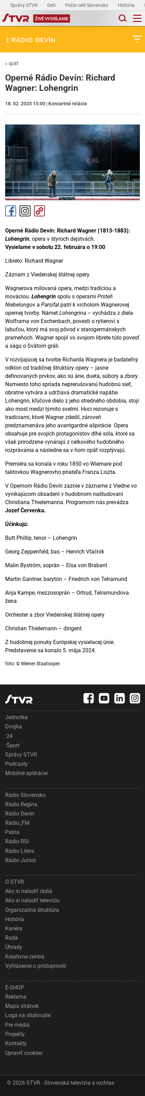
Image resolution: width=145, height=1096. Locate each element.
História (127, 5)
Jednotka (16, 717)
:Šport (12, 745)
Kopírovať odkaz (39, 210)
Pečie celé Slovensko (87, 5)
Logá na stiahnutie (27, 1015)
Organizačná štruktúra (32, 910)
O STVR (14, 882)
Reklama (15, 996)
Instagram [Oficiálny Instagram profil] (25, 210)
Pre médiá (17, 1025)
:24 (9, 736)
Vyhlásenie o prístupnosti (35, 966)
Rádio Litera (19, 851)
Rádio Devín (19, 813)
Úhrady (13, 947)
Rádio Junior (20, 860)
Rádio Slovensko (25, 795)
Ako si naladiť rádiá (28, 891)
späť (11, 63)
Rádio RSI (17, 841)
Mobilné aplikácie (26, 773)
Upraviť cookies (24, 1053)
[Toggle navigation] (137, 18)
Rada (11, 937)
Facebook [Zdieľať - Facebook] (10, 210)
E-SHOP (14, 987)
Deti (52, 5)
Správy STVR (24, 5)
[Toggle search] (122, 18)
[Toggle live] (52, 18)
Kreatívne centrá (24, 956)
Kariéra (13, 928)
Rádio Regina (21, 804)
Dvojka (13, 726)
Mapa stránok (22, 1006)
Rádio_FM (17, 823)
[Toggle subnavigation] (137, 39)
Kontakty (16, 1043)
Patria (12, 832)
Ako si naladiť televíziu (32, 900)
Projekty (15, 1034)
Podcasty (16, 764)
